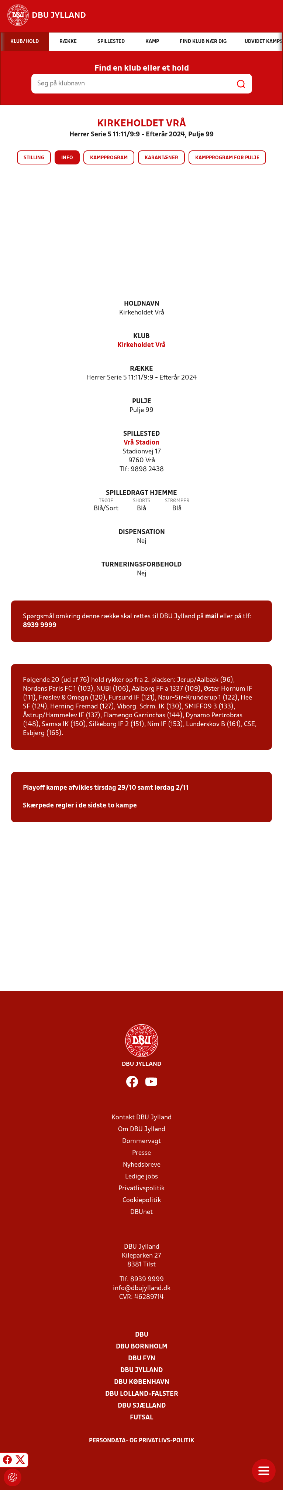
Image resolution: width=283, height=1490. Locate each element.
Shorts (141, 501)
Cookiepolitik (141, 1200)
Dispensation (141, 532)
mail (211, 616)
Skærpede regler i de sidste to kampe (80, 806)
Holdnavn (141, 304)
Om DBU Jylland (141, 1129)
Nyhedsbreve (142, 1165)
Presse (141, 1153)
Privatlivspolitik (141, 1188)
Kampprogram (109, 158)
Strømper (177, 501)
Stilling (34, 158)
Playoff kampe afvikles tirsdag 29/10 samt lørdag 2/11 (106, 788)
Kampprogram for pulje (227, 158)
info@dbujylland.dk (141, 1288)
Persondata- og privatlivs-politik (141, 1440)
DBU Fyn (141, 1358)
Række (141, 369)
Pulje (141, 401)
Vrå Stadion (141, 443)
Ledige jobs (141, 1177)
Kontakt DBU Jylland (141, 1118)
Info (67, 158)
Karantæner (161, 158)
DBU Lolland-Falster (141, 1394)
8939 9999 (39, 625)
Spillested (141, 434)
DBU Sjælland (142, 1406)
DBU (141, 1335)
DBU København (141, 1382)
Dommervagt (141, 1141)
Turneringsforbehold (141, 565)
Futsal (141, 1418)
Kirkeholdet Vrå (141, 345)
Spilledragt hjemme (141, 493)
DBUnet (141, 1212)
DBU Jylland (141, 1370)
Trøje (106, 501)
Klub (141, 336)
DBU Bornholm (142, 1347)
